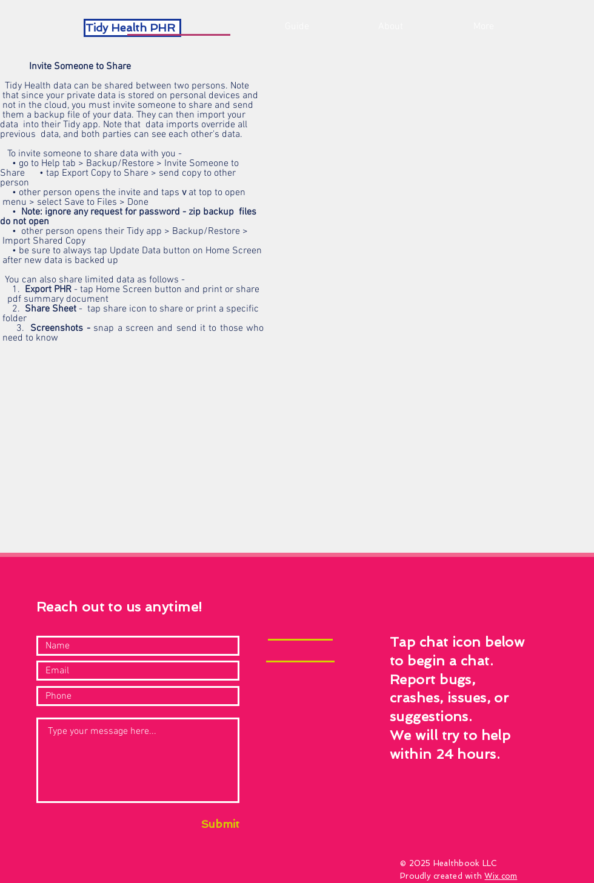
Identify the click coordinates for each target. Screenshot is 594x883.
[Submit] (207, 823)
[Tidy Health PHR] (132, 28)
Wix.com (500, 876)
